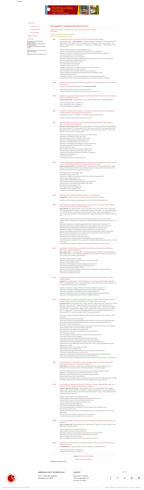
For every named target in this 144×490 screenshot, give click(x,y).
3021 (54, 442)
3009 (54, 96)
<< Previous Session (79, 459)
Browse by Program (35, 29)
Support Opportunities (110, 487)
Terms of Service (129, 487)
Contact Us (138, 487)
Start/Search (31, 23)
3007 (54, 39)
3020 (54, 420)
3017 (54, 299)
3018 (54, 362)
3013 (54, 195)
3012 (54, 162)
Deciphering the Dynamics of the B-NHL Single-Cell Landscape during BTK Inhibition (82, 39)
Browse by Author (34, 32)
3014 (54, 205)
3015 (54, 248)
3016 (54, 277)
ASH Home (20, 1)
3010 (54, 111)
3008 (54, 82)
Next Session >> (89, 459)
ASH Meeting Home (33, 36)
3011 (54, 122)
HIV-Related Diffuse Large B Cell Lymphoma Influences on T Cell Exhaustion (79, 195)
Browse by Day (34, 26)
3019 (54, 384)
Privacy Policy (120, 487)
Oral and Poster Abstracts (87, 456)
